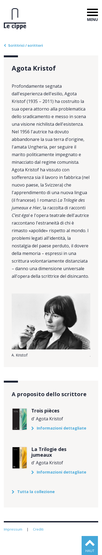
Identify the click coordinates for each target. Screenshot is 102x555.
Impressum (13, 529)
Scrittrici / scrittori (25, 45)
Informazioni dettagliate (61, 428)
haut (89, 550)
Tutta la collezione (36, 492)
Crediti (38, 529)
